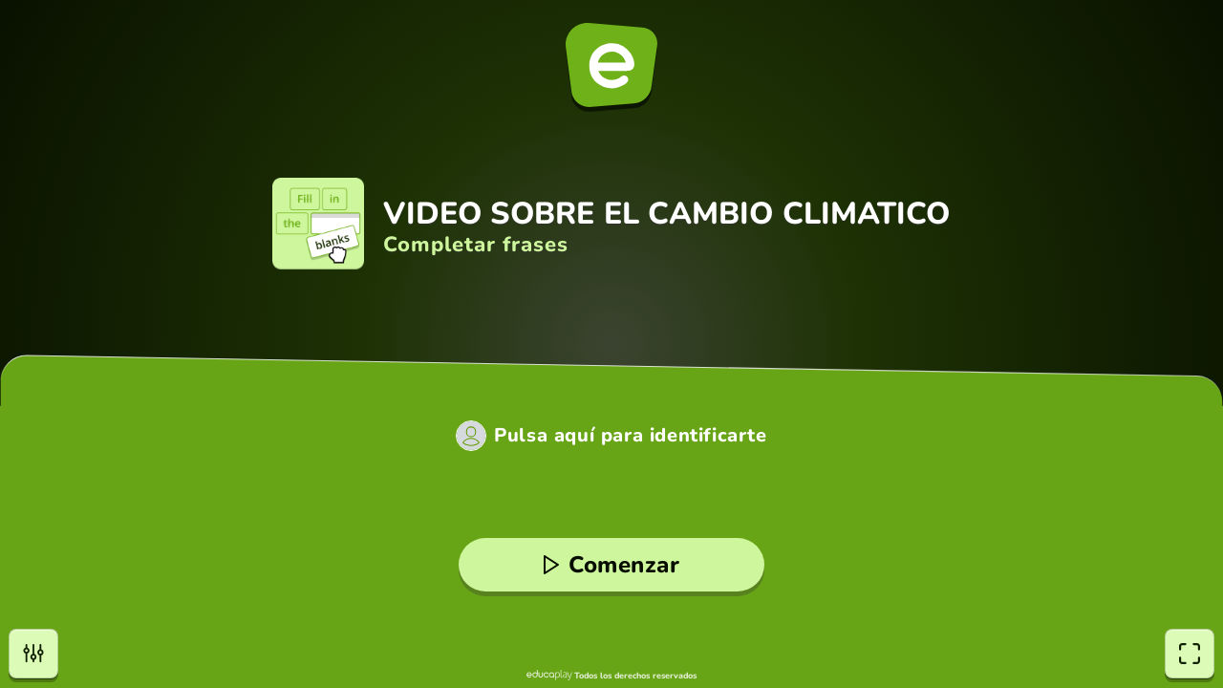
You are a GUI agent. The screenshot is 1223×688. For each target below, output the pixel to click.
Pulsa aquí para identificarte (630, 435)
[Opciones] (33, 653)
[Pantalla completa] (1189, 653)
